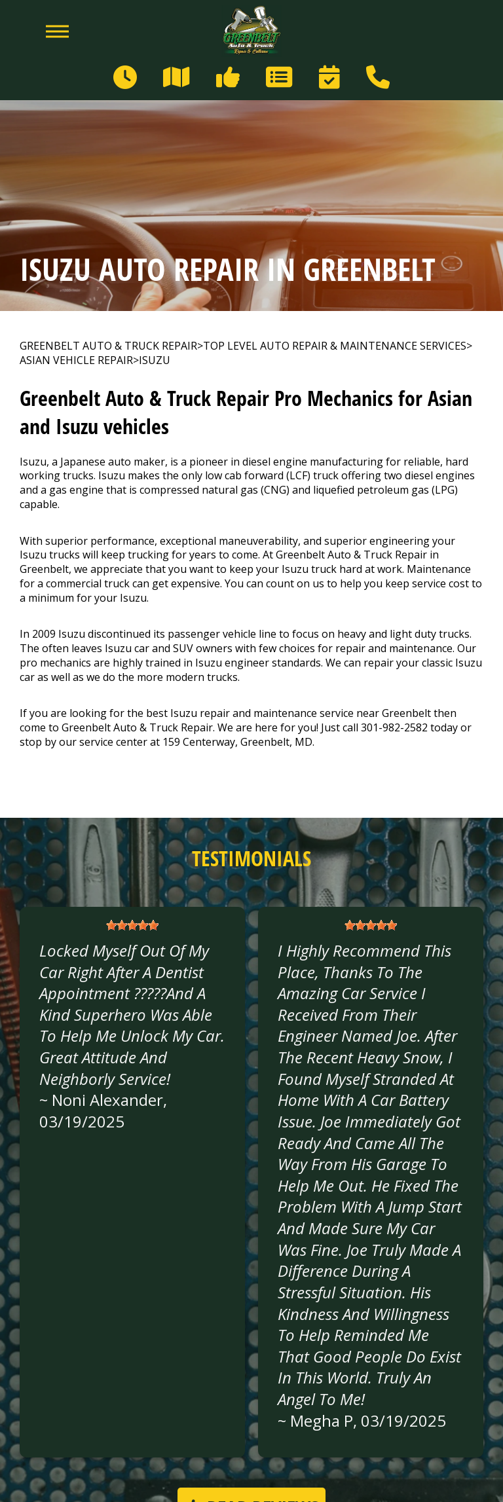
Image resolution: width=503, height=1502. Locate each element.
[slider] (132, 925)
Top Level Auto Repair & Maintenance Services (334, 346)
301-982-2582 (394, 727)
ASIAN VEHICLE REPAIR (76, 360)
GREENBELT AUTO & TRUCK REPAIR (108, 346)
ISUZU (154, 360)
